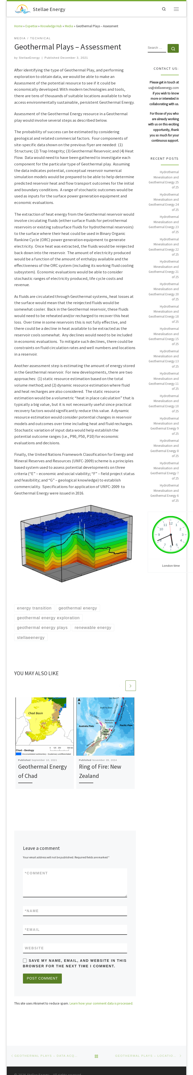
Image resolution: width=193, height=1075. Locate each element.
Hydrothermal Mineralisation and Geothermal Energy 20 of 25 (164, 292)
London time (171, 566)
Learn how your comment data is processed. (101, 1004)
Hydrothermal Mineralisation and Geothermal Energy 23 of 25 (164, 225)
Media (69, 26)
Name (32, 911)
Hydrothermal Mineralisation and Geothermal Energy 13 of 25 (164, 359)
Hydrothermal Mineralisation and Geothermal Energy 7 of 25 (164, 471)
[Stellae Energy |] (22, 8)
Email (32, 930)
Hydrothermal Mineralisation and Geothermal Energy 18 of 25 (164, 314)
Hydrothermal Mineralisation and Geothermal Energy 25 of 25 (164, 180)
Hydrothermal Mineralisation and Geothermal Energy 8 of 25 (164, 449)
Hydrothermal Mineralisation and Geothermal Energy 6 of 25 (164, 493)
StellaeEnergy (29, 58)
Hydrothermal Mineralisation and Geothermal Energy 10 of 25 (164, 404)
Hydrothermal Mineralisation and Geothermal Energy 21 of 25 (164, 269)
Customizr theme (75, 1068)
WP (32, 1068)
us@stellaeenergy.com (163, 88)
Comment (36, 874)
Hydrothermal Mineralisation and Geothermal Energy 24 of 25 (164, 202)
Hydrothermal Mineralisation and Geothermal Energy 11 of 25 (164, 381)
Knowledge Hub (51, 26)
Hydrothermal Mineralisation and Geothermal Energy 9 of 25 (164, 426)
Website (34, 949)
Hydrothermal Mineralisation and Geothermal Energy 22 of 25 (164, 247)
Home (18, 26)
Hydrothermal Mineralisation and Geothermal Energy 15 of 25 (164, 337)
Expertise (31, 26)
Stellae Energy (38, 1061)
